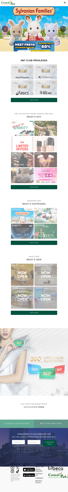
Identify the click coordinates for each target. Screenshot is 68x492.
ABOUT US (39, 467)
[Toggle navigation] (62, 3)
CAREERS (39, 478)
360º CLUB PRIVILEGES (17, 65)
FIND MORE (34, 100)
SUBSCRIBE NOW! (49, 443)
